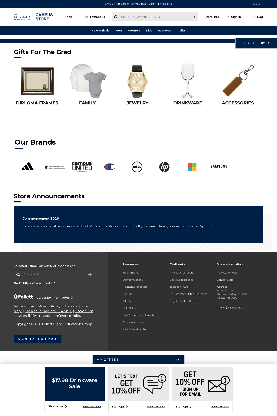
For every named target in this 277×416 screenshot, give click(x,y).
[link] (257, 17)
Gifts (182, 30)
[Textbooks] (94, 17)
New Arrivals (100, 30)
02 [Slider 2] (263, 108)
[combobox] (54, 339)
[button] (68, 17)
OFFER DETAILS (92, 406)
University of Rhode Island (44, 331)
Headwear (165, 30)
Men (119, 30)
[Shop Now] (138, 73)
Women (134, 30)
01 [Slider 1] (255, 108)
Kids (149, 30)
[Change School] (54, 339)
